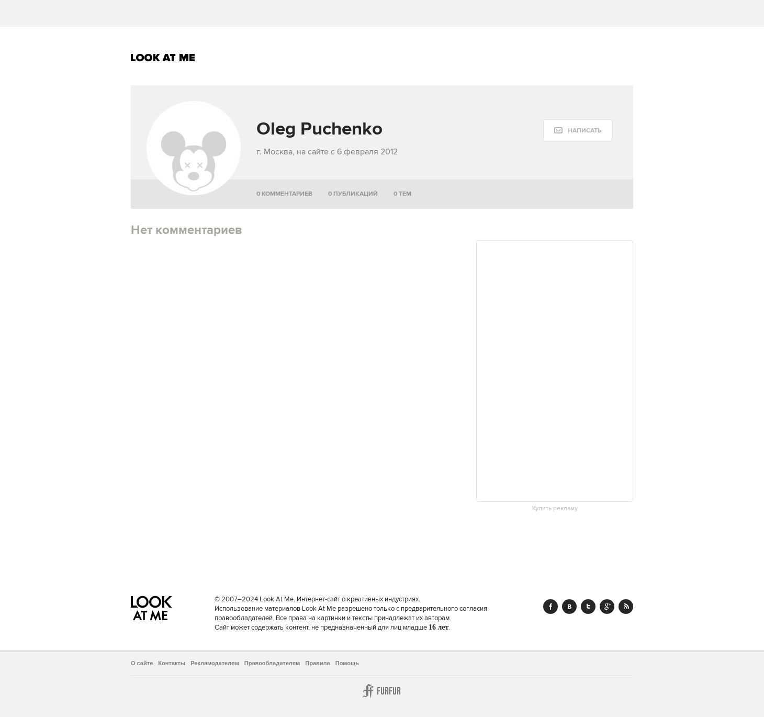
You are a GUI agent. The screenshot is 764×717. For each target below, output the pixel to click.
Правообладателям (272, 663)
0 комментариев (284, 194)
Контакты (171, 663)
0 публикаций (353, 194)
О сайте (142, 663)
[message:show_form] (577, 130)
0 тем (402, 194)
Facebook (550, 606)
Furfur (382, 691)
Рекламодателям (214, 663)
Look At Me (163, 57)
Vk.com (569, 606)
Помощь (347, 663)
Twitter (588, 606)
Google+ (607, 606)
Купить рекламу (555, 509)
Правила (317, 663)
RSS (626, 606)
